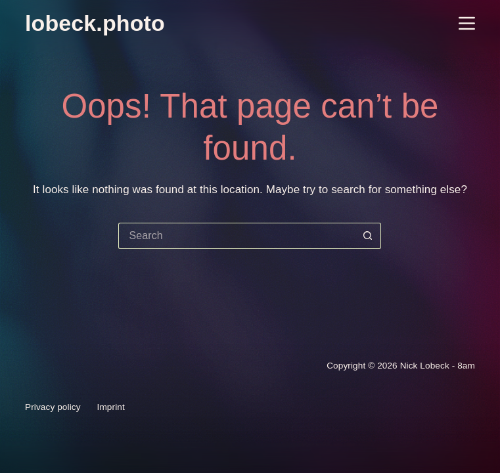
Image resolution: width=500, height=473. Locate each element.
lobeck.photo (95, 23)
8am (466, 366)
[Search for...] (236, 236)
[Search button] (368, 236)
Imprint (111, 407)
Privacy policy (53, 407)
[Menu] (467, 23)
